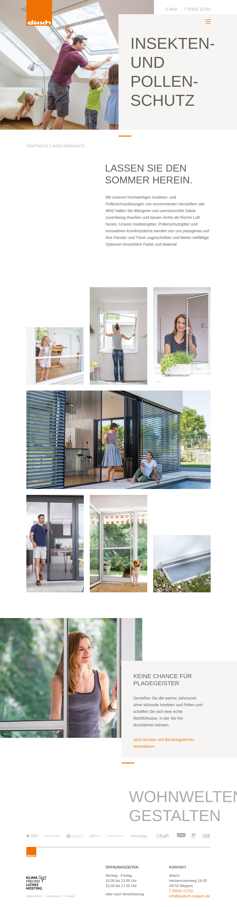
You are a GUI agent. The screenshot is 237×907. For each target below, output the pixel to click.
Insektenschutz (68, 146)
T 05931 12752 (197, 9)
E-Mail (171, 9)
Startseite (37, 146)
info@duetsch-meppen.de (189, 896)
